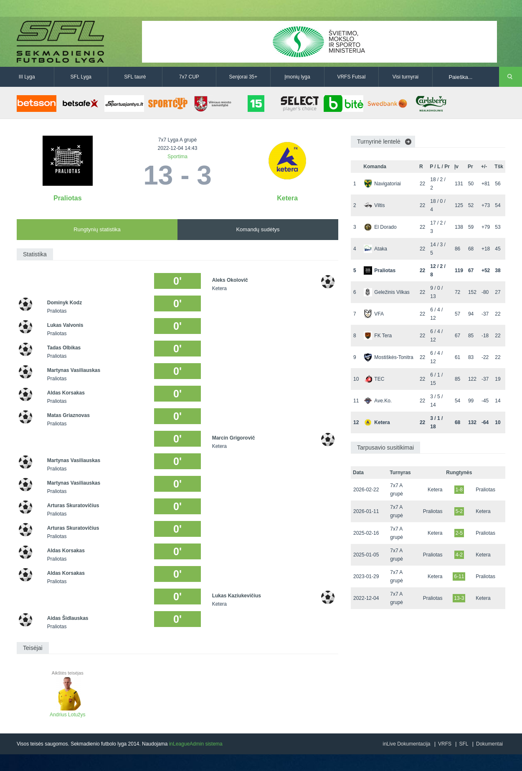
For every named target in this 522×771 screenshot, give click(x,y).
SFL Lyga (81, 77)
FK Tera (378, 336)
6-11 (459, 576)
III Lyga (27, 77)
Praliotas (67, 198)
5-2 (459, 511)
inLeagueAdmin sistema (196, 744)
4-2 (459, 555)
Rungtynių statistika (97, 229)
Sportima (177, 156)
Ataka (375, 249)
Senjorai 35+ (243, 77)
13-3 (459, 598)
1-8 (459, 490)
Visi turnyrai (405, 77)
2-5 (459, 533)
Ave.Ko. (378, 401)
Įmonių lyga (297, 77)
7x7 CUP (189, 77)
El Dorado (380, 227)
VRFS (444, 744)
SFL (463, 744)
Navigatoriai (382, 184)
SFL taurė (135, 77)
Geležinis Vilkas (386, 292)
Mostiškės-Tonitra (388, 357)
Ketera (287, 198)
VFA (374, 314)
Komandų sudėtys (257, 229)
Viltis (374, 205)
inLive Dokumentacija (406, 744)
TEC (374, 379)
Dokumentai (489, 744)
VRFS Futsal (351, 77)
